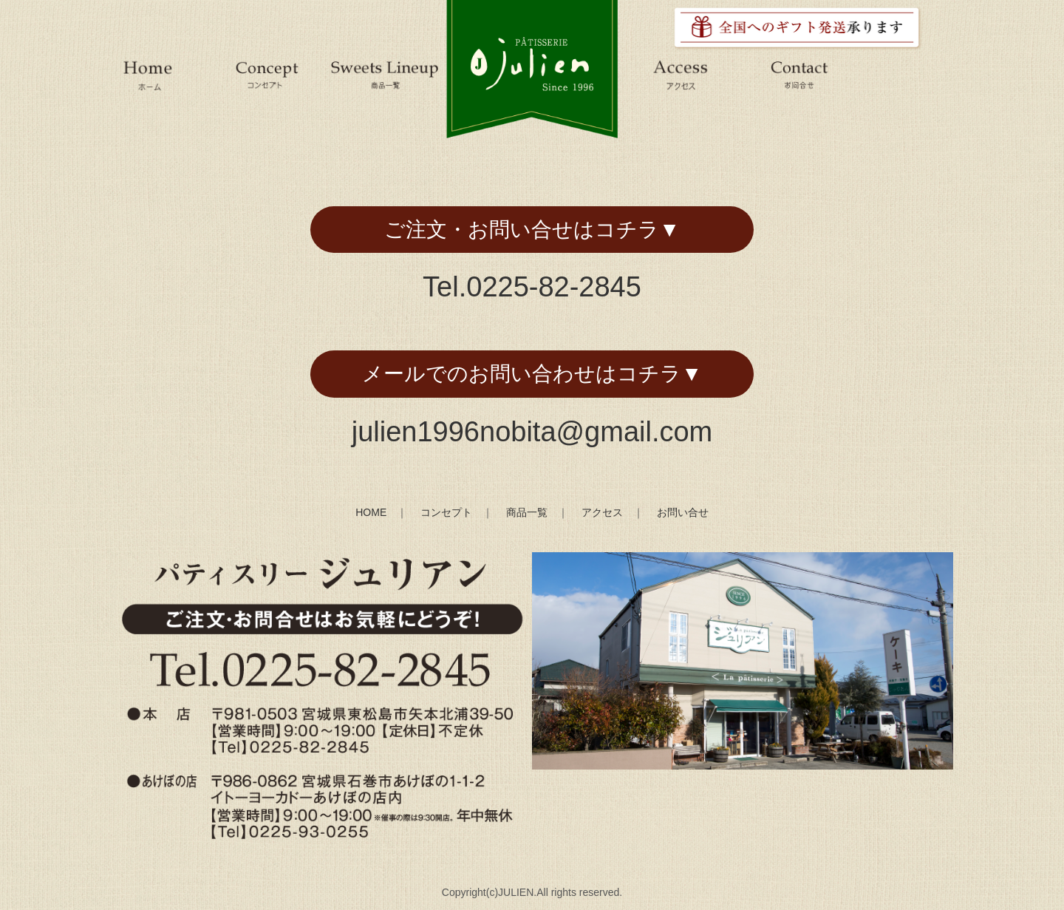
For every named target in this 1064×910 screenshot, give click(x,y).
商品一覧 (527, 512)
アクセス (602, 512)
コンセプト (446, 512)
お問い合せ (683, 512)
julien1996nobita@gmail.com (532, 431)
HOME (370, 512)
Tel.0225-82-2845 (532, 286)
